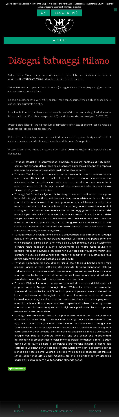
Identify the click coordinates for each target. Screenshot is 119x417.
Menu (62, 40)
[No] (115, 9)
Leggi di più (66, 12)
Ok (43, 12)
